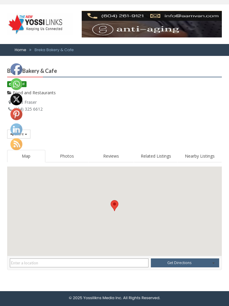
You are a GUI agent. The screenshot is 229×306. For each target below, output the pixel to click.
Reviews (111, 156)
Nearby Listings (200, 156)
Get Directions (179, 262)
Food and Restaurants (31, 92)
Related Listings (156, 156)
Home (20, 50)
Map (26, 156)
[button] (114, 205)
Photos (67, 156)
